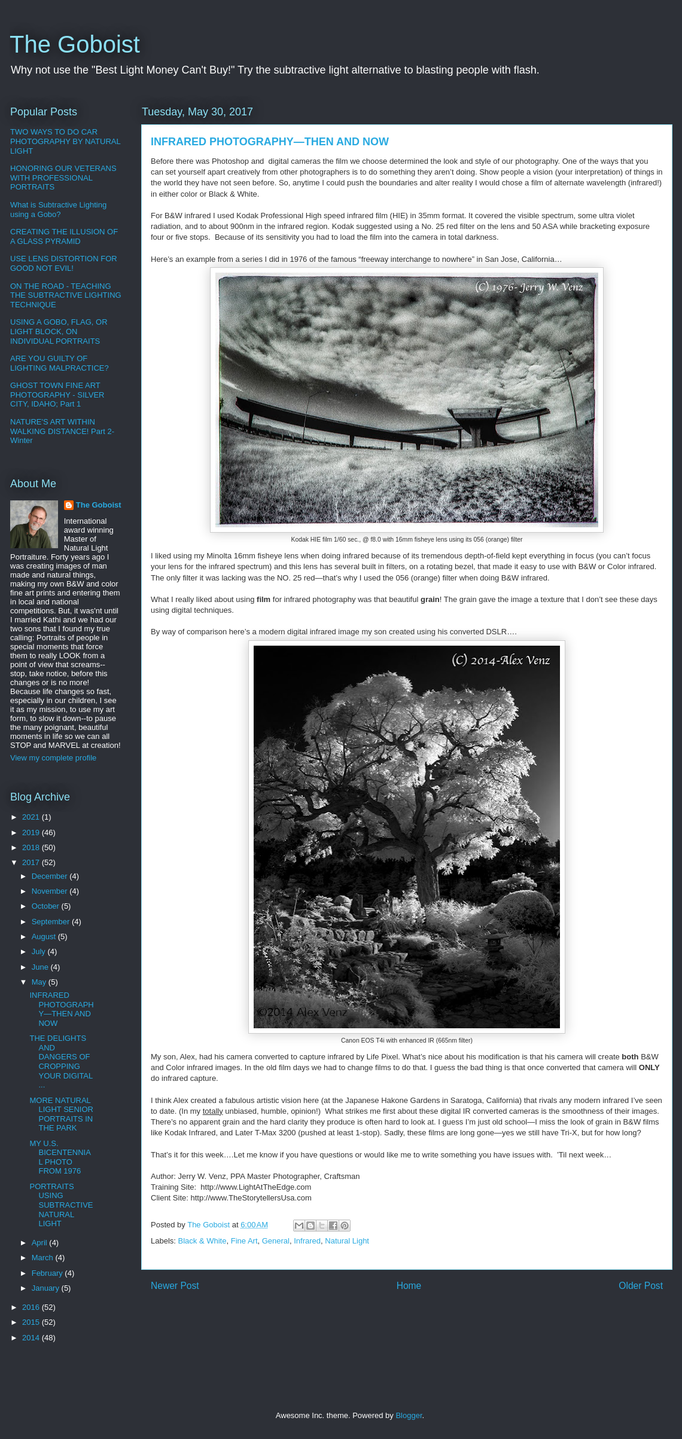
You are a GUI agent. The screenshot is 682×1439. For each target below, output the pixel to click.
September (52, 921)
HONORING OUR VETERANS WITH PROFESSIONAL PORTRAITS (63, 177)
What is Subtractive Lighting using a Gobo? (58, 209)
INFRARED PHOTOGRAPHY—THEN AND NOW (61, 1009)
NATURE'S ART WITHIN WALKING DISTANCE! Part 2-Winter (62, 431)
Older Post (641, 1286)
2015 (32, 1322)
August (45, 936)
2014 (32, 1337)
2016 (32, 1307)
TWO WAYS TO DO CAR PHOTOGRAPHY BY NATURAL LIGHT (65, 141)
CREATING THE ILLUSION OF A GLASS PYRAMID (64, 236)
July (40, 951)
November (51, 891)
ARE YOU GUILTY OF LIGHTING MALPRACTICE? (59, 363)
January (47, 1288)
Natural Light (347, 1240)
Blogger (408, 1415)
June (41, 967)
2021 (32, 816)
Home (409, 1286)
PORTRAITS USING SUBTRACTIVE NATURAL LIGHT (61, 1205)
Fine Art (244, 1240)
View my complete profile (53, 757)
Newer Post (175, 1286)
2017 (32, 862)
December (51, 876)
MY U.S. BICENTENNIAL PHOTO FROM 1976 (59, 1157)
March (44, 1257)
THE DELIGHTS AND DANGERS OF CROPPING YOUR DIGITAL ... (60, 1061)
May (40, 981)
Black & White (202, 1240)
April (41, 1242)
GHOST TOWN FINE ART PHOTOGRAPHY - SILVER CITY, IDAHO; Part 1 (57, 394)
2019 (32, 832)
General (276, 1240)
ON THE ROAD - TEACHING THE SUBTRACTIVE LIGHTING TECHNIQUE (65, 295)
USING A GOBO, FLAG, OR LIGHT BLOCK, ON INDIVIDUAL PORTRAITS (59, 331)
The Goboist (75, 44)
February (48, 1273)
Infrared (307, 1240)
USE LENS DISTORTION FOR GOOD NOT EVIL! (63, 263)
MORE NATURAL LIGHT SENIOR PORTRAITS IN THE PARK (61, 1114)
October (47, 906)
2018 (32, 847)
